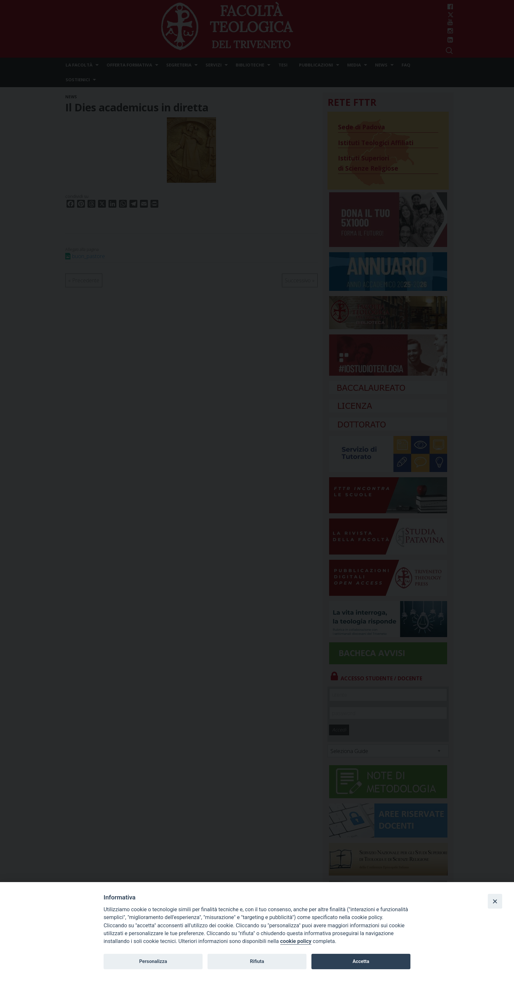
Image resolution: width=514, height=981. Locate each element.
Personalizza (153, 961)
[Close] (495, 901)
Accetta (360, 961)
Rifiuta (257, 961)
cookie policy (295, 941)
